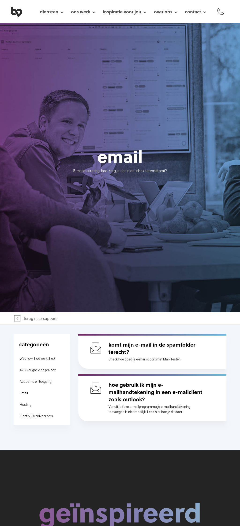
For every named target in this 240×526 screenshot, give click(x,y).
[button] (52, 11)
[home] (22, 11)
